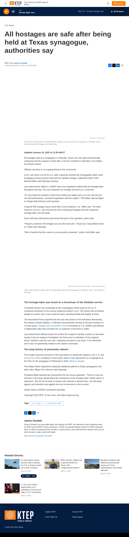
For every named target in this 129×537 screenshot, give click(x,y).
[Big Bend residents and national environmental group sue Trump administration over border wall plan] (91, 464)
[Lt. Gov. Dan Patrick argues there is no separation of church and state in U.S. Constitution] (12, 488)
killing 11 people (76, 361)
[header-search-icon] (108, 3)
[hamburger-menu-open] (5, 3)
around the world (32, 358)
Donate (119, 3)
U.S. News (9, 25)
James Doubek (20, 63)
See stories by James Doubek (38, 435)
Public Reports (77, 517)
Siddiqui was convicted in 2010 (53, 326)
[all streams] (117, 11)
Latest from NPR (54, 403)
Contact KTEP (77, 512)
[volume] (13, 11)
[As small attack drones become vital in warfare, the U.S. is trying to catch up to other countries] (12, 464)
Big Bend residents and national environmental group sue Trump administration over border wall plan (111, 465)
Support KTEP (50, 512)
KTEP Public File (51, 517)
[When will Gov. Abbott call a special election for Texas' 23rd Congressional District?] (52, 464)
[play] (6, 11)
